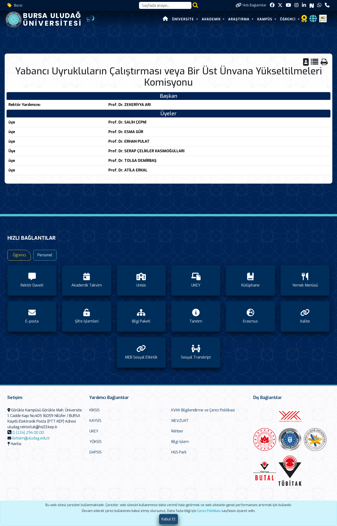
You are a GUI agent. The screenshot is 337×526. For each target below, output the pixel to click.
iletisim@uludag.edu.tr (31, 438)
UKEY (93, 431)
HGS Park (179, 452)
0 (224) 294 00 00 (28, 432)
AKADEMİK (212, 19)
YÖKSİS (95, 441)
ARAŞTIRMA (239, 19)
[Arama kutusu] (165, 5)
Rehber (177, 431)
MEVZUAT (180, 420)
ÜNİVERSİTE (183, 19)
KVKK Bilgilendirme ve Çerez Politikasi (203, 410)
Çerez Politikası (209, 511)
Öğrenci (19, 255)
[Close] (168, 519)
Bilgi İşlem (180, 441)
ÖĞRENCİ (288, 19)
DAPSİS (95, 452)
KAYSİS (95, 420)
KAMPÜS (265, 19)
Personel (44, 255)
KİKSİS (94, 410)
